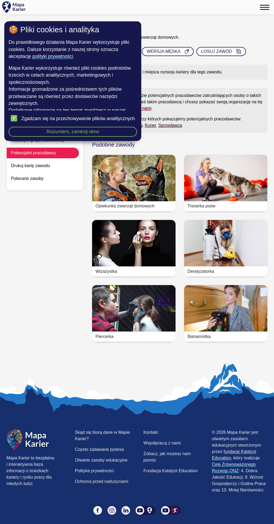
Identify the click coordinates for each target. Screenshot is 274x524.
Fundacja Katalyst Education (170, 470)
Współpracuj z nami (162, 443)
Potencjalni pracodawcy (33, 153)
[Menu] (264, 7)
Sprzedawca (170, 125)
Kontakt (150, 432)
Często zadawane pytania (99, 449)
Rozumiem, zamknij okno (73, 131)
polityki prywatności (52, 56)
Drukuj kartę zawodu (30, 165)
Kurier (150, 125)
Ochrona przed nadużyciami (101, 481)
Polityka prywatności (94, 470)
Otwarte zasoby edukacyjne (101, 460)
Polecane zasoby (27, 178)
